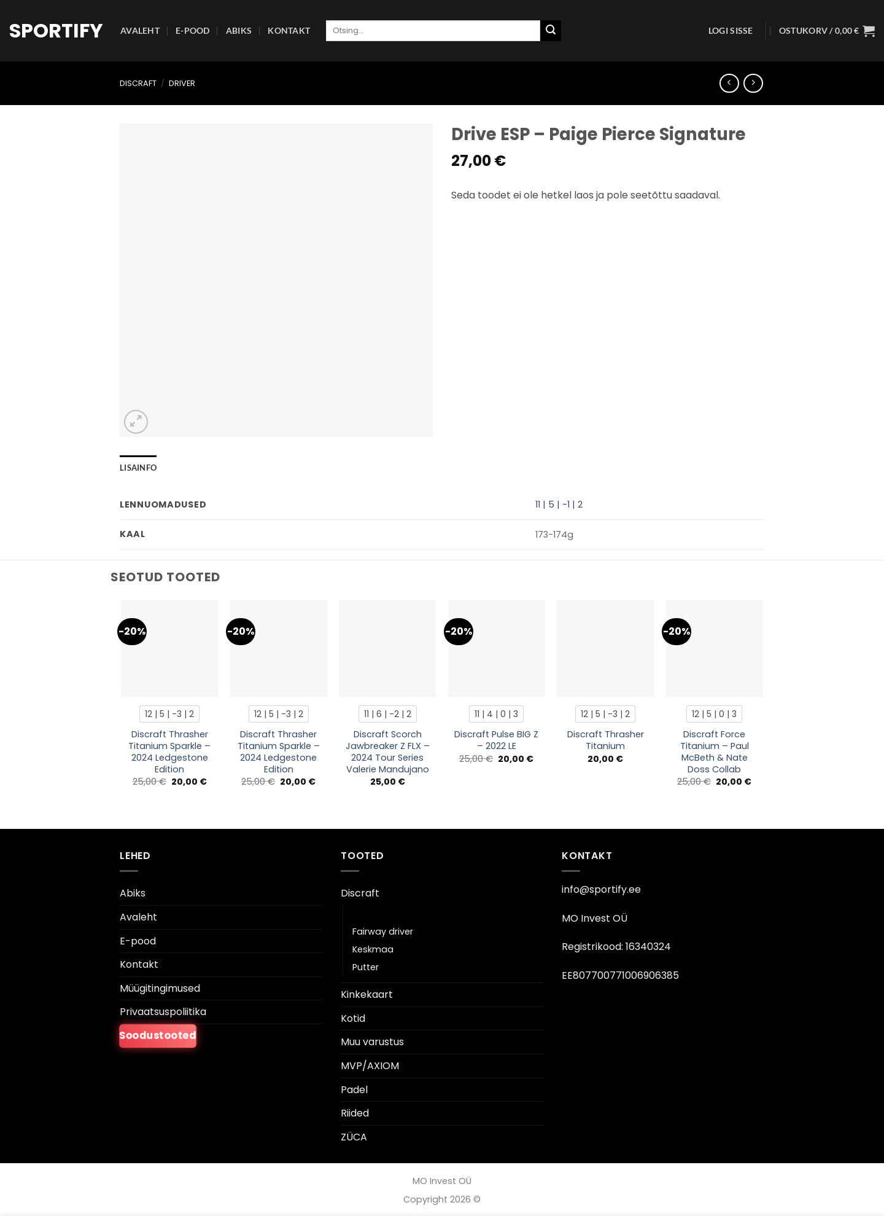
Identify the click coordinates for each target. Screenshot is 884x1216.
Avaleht (140, 30)
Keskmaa (373, 949)
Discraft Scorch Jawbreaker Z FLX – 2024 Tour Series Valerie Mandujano (388, 752)
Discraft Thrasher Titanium (605, 740)
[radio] (169, 714)
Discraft (138, 83)
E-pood (193, 30)
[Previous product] (752, 83)
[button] (730, 31)
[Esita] (550, 30)
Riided (355, 1113)
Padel (354, 1090)
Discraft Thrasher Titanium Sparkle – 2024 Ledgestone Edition (169, 752)
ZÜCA (354, 1137)
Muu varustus (372, 1042)
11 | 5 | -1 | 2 (559, 504)
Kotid (353, 1018)
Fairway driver (382, 931)
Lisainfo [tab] (138, 468)
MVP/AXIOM (370, 1066)
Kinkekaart (367, 994)
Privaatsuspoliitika (163, 1012)
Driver (182, 83)
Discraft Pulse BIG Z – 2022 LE (496, 740)
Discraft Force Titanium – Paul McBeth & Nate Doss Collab (714, 752)
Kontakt (289, 30)
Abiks (239, 30)
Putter (365, 967)
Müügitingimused (160, 988)
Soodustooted (157, 1036)
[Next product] (729, 83)
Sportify (55, 31)
